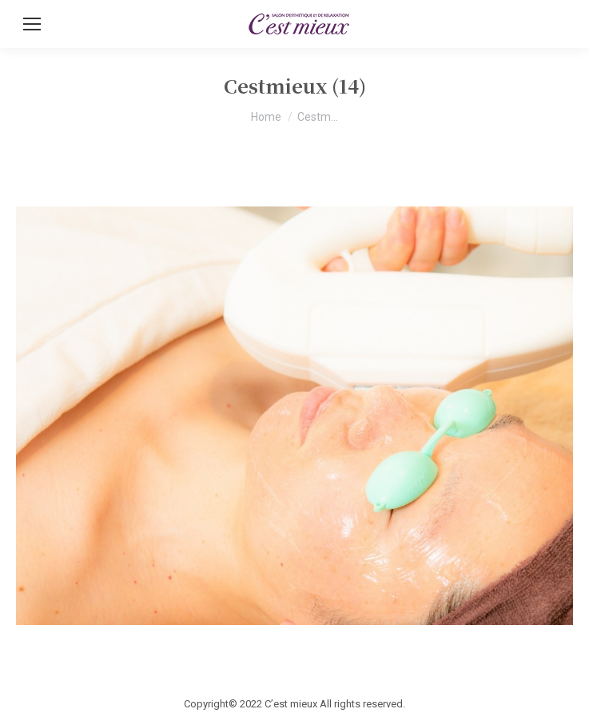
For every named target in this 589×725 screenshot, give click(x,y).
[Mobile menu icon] (32, 24)
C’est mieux (291, 704)
